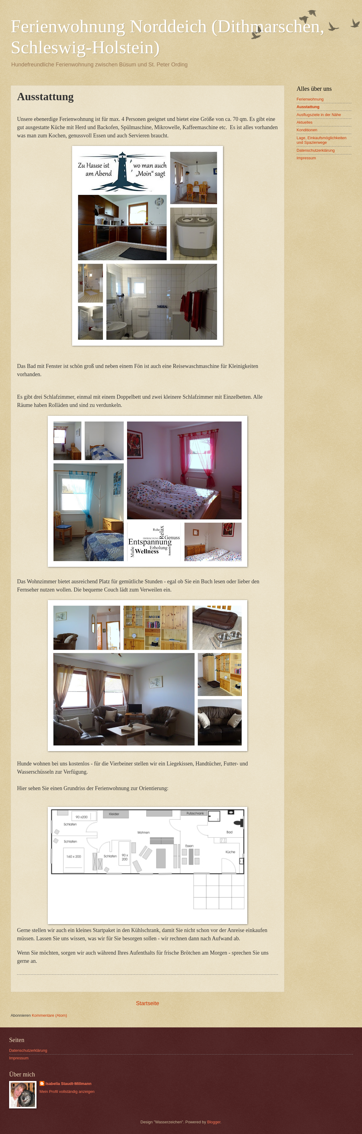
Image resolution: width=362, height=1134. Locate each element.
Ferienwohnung (310, 99)
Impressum (306, 158)
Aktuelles (304, 122)
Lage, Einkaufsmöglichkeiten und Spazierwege (321, 140)
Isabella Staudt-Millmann (69, 1083)
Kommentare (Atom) (49, 1015)
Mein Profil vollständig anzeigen (67, 1091)
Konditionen (307, 130)
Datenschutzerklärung (316, 150)
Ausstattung (308, 106)
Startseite (147, 1003)
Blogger (214, 1122)
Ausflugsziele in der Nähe (319, 114)
